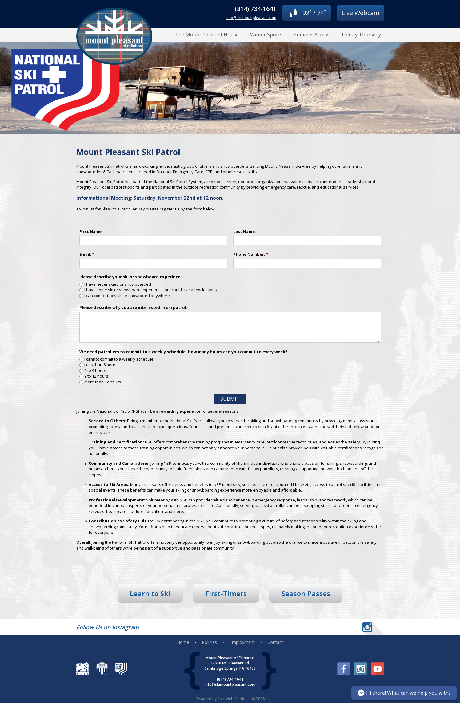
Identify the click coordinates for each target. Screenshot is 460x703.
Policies (209, 642)
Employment (242, 642)
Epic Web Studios (232, 698)
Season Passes (306, 593)
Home (183, 642)
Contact (275, 642)
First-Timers (226, 593)
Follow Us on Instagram (107, 627)
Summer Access (312, 34)
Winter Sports (266, 34)
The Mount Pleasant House (207, 34)
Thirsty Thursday (361, 34)
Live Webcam (360, 13)
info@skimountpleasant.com (251, 17)
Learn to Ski (150, 593)
